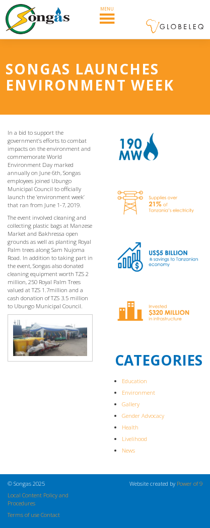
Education (134, 381)
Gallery (130, 404)
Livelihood (134, 439)
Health (130, 427)
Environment (138, 392)
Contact (50, 514)
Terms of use (23, 514)
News (128, 450)
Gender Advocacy (143, 415)
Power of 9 (189, 483)
